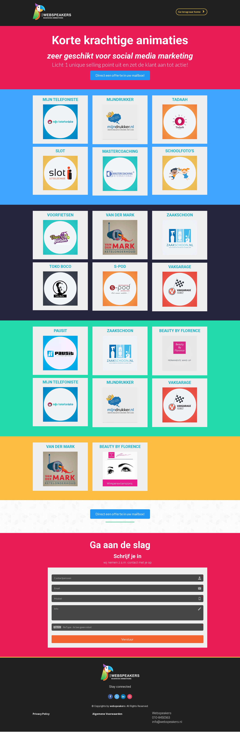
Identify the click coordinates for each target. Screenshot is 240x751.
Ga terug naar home (191, 11)
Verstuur (127, 639)
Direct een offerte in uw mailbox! (120, 75)
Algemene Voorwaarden (107, 714)
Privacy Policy (41, 714)
